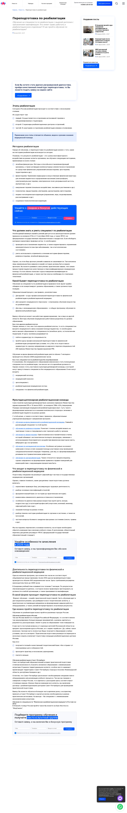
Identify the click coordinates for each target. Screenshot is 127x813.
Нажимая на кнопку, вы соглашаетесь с (38, 222)
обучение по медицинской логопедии (30, 447)
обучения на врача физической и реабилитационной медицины (40, 423)
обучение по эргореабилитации (28, 458)
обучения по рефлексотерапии (28, 429)
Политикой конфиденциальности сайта (49, 222)
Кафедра (30, 3)
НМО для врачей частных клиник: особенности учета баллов (102, 52)
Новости (14, 3)
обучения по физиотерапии (26, 435)
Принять (102, 799)
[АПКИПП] (3, 3)
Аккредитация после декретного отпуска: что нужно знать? (102, 40)
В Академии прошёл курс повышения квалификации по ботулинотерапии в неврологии (104, 28)
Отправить (69, 218)
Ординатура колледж (63, 3)
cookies (112, 788)
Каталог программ (47, 3)
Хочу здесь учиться (104, 3)
